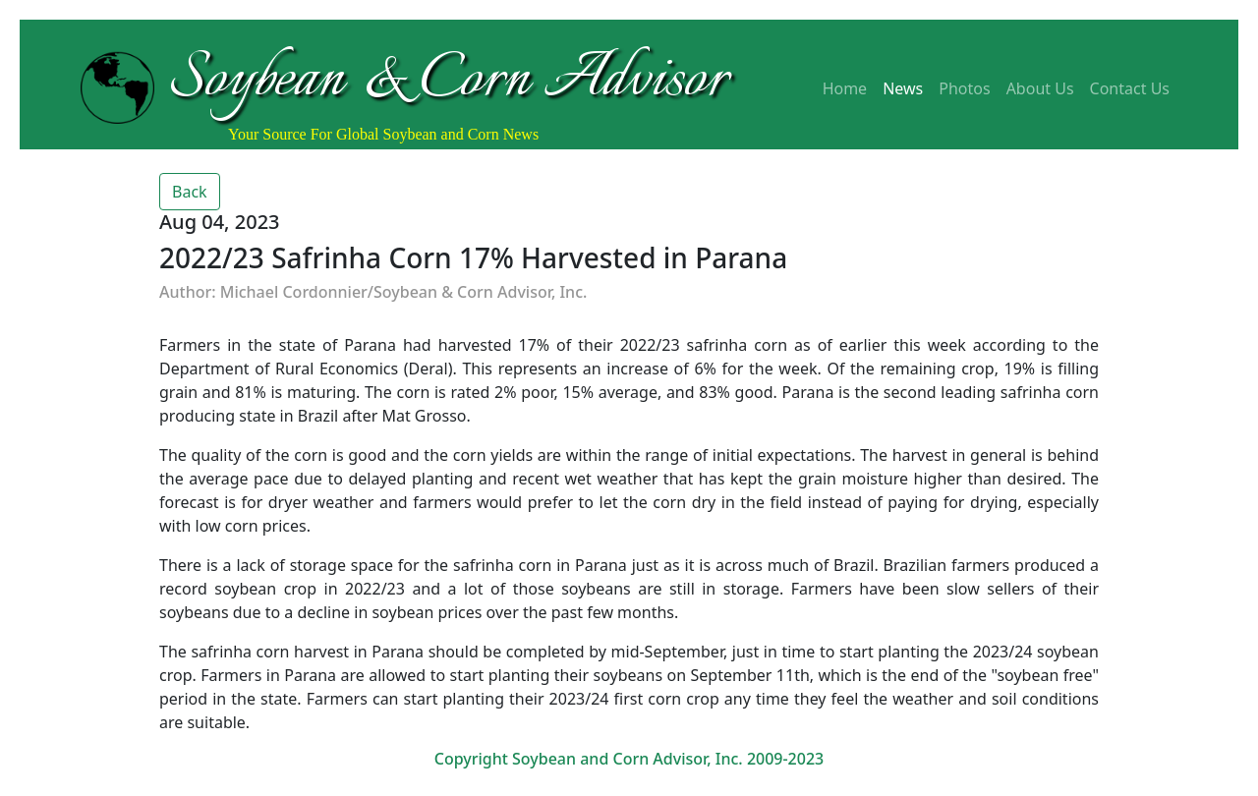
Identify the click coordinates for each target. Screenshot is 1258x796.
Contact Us (1130, 88)
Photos (964, 88)
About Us (1040, 88)
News (903, 88)
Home (845, 88)
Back (189, 191)
